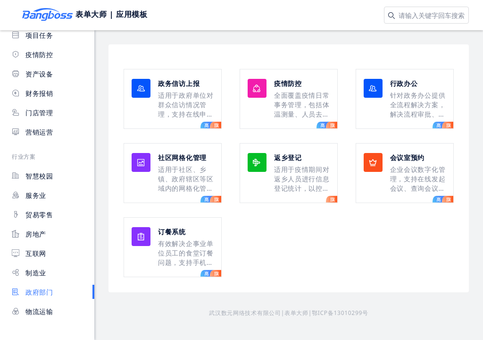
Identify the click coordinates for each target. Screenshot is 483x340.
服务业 (29, 195)
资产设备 (32, 73)
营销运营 (32, 132)
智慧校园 (32, 175)
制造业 (29, 272)
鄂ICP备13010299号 (340, 313)
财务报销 (32, 93)
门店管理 (32, 112)
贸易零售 (32, 214)
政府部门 (32, 292)
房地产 (29, 234)
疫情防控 (32, 54)
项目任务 (32, 35)
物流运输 (32, 311)
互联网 (29, 253)
